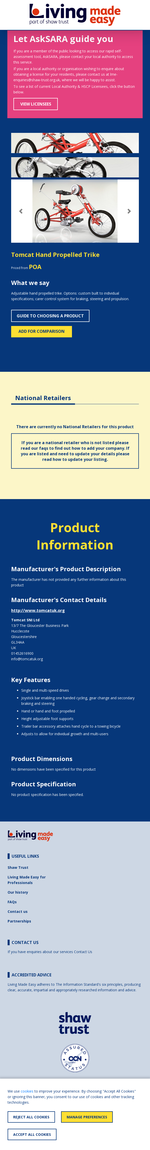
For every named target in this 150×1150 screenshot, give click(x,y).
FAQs (12, 901)
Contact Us (83, 951)
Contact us (18, 911)
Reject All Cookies (31, 1117)
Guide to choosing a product (50, 316)
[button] (20, 211)
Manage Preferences (87, 1117)
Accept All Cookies (32, 1134)
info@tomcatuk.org (27, 658)
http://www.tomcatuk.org (38, 610)
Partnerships (19, 921)
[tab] (43, 394)
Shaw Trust (18, 867)
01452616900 (22, 653)
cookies (27, 1091)
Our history (18, 892)
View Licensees (35, 104)
